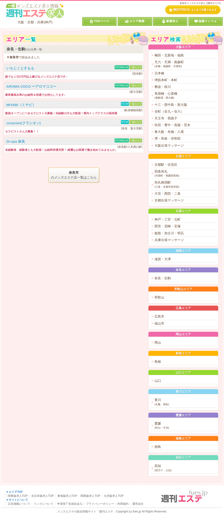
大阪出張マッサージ (169, 145)
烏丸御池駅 (185, 184)
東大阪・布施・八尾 (169, 132)
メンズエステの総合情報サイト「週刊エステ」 (86, 511)
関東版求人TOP (18, 496)
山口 (157, 381)
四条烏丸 (185, 173)
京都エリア (183, 156)
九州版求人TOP (113, 496)
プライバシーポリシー (100, 503)
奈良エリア (183, 270)
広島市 (159, 316)
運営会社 (138, 503)
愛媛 (185, 426)
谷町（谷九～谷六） (169, 111)
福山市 (159, 323)
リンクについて (43, 503)
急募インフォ (205, 21)
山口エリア (183, 372)
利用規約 (123, 503)
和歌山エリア (183, 289)
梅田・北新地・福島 (169, 55)
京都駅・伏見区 (165, 164)
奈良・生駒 (162, 278)
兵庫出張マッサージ (169, 240)
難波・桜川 (162, 87)
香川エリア (183, 391)
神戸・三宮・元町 (167, 219)
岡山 (157, 342)
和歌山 (159, 297)
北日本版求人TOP (42, 496)
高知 (185, 468)
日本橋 (159, 73)
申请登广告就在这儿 (69, 503)
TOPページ (99, 21)
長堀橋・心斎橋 (185, 96)
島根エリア (183, 353)
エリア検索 (134, 21)
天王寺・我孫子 (165, 118)
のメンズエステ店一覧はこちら (74, 174)
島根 (157, 361)
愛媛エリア (183, 415)
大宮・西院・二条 (167, 193)
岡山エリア (183, 334)
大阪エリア (183, 47)
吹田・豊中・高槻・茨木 (172, 125)
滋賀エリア (183, 250)
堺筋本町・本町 (165, 80)
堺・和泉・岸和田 (167, 138)
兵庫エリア (183, 211)
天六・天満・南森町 (185, 64)
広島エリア (183, 308)
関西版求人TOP (90, 496)
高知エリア (183, 457)
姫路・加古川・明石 (169, 233)
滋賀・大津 (162, 259)
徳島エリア (183, 438)
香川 (185, 402)
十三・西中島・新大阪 (170, 105)
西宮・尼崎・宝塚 (167, 226)
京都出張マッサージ (169, 200)
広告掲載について (19, 503)
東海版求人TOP (67, 496)
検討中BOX (193, 10)
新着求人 (170, 21)
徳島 (157, 447)
